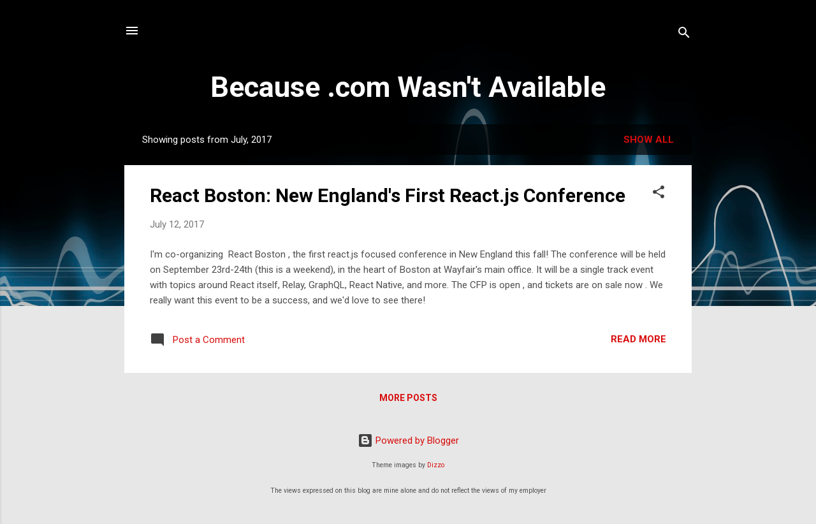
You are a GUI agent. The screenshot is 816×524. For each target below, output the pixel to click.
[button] (658, 194)
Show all (648, 139)
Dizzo (435, 465)
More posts (408, 398)
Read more (638, 339)
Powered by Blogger (408, 440)
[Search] (684, 34)
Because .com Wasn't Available (408, 87)
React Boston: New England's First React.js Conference (387, 195)
